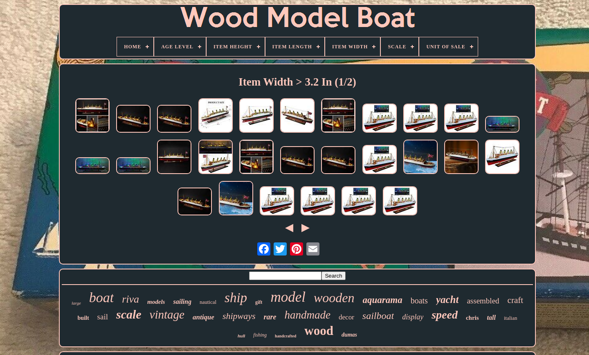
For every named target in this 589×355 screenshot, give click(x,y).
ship (236, 297)
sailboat (378, 315)
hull (241, 335)
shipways (239, 316)
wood (318, 330)
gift (258, 302)
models (156, 301)
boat (101, 297)
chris (472, 317)
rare (270, 317)
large (76, 303)
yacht (447, 299)
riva (130, 299)
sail (102, 316)
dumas (349, 335)
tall (491, 317)
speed (445, 314)
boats (419, 300)
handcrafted (285, 336)
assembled (483, 300)
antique (203, 317)
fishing (260, 335)
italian (510, 318)
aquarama (382, 300)
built (83, 318)
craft (515, 300)
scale (129, 314)
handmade (307, 315)
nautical (208, 302)
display (412, 317)
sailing (182, 301)
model (288, 297)
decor (346, 317)
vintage (167, 314)
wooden (334, 297)
